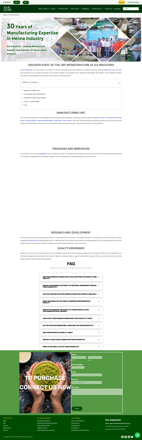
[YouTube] (132, 437)
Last (89, 360)
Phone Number (78, 364)
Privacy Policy (75, 423)
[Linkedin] (128, 437)
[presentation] (85, 400)
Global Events (7, 428)
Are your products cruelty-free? (58, 332)
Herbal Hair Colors (42, 428)
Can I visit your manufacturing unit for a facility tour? (67, 318)
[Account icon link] (133, 2)
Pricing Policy (75, 428)
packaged (42, 154)
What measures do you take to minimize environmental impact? (67, 302)
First (73, 360)
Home (40, 9)
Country (75, 379)
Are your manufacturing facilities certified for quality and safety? (70, 277)
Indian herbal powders (45, 120)
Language (118, 9)
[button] (119, 83)
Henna (54, 9)
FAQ (25, 105)
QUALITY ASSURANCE (31, 101)
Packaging (86, 9)
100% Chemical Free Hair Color (46, 430)
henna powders (31, 120)
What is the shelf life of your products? (61, 347)
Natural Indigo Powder (43, 425)
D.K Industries (27, 70)
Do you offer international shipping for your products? (68, 325)
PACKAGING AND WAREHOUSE (34, 94)
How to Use (76, 9)
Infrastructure (98, 9)
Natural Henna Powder (43, 421)
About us (47, 9)
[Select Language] (131, 8)
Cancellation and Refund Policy (80, 430)
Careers (5, 425)
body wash (58, 120)
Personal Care (64, 9)
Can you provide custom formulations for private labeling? (70, 294)
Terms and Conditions (77, 421)
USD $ (16, 2)
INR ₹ (25, 2)
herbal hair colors (99, 118)
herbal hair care (109, 70)
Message (76, 387)
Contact (5, 430)
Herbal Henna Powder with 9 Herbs (47, 423)
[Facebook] (122, 437)
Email (74, 372)
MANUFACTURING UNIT (32, 90)
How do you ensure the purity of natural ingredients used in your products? (69, 286)
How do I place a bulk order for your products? (64, 339)
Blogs (4, 421)
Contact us (108, 9)
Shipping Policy (75, 425)
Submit (77, 408)
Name (74, 355)
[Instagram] (125, 437)
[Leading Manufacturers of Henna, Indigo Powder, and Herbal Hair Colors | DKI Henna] (7, 9)
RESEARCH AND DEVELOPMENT (35, 98)
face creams (67, 120)
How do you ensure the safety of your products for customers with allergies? (66, 310)
